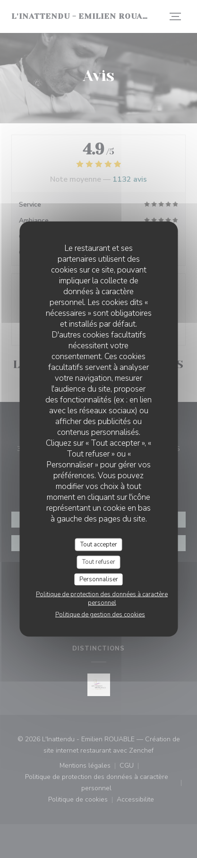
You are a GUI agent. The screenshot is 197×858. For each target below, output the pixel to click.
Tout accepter (98, 544)
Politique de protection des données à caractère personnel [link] (102, 598)
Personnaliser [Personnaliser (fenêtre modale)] (98, 579)
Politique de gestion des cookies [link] (100, 614)
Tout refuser (98, 562)
